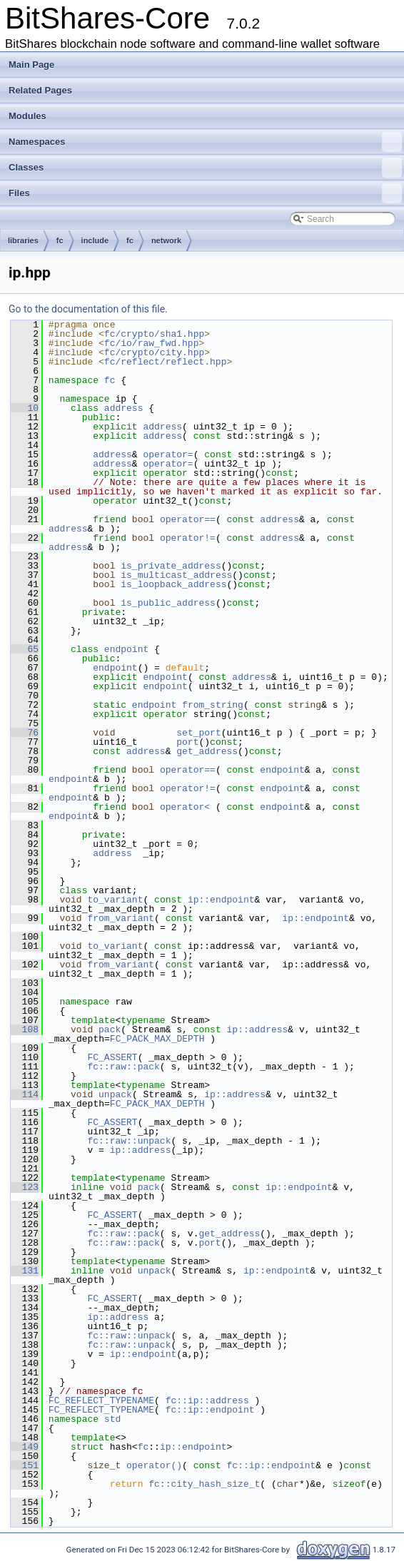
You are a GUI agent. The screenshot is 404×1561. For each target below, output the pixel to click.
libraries (23, 240)
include (95, 240)
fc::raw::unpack (129, 1140)
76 (25, 732)
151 (25, 1465)
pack (110, 1029)
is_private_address (171, 565)
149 (25, 1446)
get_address (207, 751)
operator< (188, 806)
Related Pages (40, 90)
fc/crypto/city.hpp (154, 352)
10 (25, 408)
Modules (27, 116)
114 (25, 1094)
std (112, 1419)
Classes (205, 168)
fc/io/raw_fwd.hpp (151, 343)
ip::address (257, 1029)
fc (60, 240)
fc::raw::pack (123, 1066)
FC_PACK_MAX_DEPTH (157, 1038)
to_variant (115, 899)
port (187, 742)
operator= (168, 454)
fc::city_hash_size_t (204, 1484)
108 (25, 1029)
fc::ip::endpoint (210, 1409)
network (166, 240)
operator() (154, 1465)
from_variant (120, 918)
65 (25, 649)
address (123, 408)
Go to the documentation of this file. (88, 309)
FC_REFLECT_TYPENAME (101, 1400)
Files (205, 193)
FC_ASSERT (112, 1057)
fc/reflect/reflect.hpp (165, 361)
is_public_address (168, 602)
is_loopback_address (173, 584)
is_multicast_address (176, 575)
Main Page (31, 64)
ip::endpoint (221, 899)
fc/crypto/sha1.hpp (154, 333)
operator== (188, 519)
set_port (198, 732)
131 (25, 1270)
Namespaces (205, 142)
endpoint (126, 649)
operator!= (188, 538)
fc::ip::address (207, 1400)
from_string (212, 704)
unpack (115, 1094)
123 (25, 1187)
